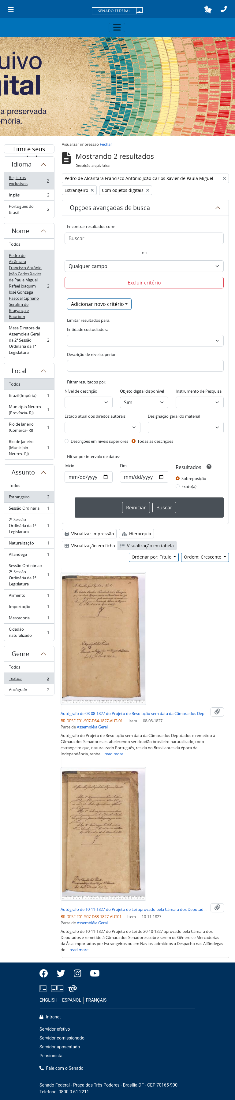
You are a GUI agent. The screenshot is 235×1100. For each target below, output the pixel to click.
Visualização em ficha (90, 545)
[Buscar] (144, 238)
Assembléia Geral (92, 727)
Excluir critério (144, 282)
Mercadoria (29, 619)
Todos (14, 244)
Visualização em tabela (147, 545)
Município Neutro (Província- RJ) (29, 410)
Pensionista (50, 1055)
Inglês (29, 196)
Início (69, 465)
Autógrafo (29, 691)
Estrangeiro (29, 498)
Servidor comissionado (61, 1038)
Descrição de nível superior (91, 354)
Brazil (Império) (29, 396)
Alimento (29, 596)
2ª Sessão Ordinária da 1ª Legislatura (29, 525)
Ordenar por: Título (152, 557)
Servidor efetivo (54, 1029)
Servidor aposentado (59, 1047)
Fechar (106, 144)
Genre (20, 654)
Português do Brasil (29, 209)
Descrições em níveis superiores (99, 441)
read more (113, 754)
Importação (29, 607)
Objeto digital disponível (142, 391)
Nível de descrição (81, 391)
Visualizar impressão (89, 534)
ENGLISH (48, 1000)
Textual (29, 679)
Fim (123, 465)
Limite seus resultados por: (29, 149)
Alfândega (29, 555)
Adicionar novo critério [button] (97, 304)
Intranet (50, 1017)
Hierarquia (136, 534)
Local (19, 371)
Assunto (23, 472)
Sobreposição (193, 478)
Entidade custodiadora (87, 329)
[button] (208, 9)
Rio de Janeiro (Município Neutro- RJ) (29, 448)
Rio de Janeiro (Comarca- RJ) (29, 427)
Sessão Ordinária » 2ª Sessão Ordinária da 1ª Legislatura (29, 575)
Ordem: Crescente (203, 557)
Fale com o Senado (61, 1068)
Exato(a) (188, 486)
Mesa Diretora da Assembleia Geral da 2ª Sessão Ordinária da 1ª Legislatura (29, 340)
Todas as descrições (155, 441)
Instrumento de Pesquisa (199, 391)
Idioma (22, 164)
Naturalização (29, 544)
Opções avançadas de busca (110, 208)
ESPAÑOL (71, 1000)
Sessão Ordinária (29, 509)
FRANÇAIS (96, 1000)
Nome (20, 231)
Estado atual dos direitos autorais (95, 416)
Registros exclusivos (29, 180)
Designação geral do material (174, 416)
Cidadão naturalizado (29, 632)
